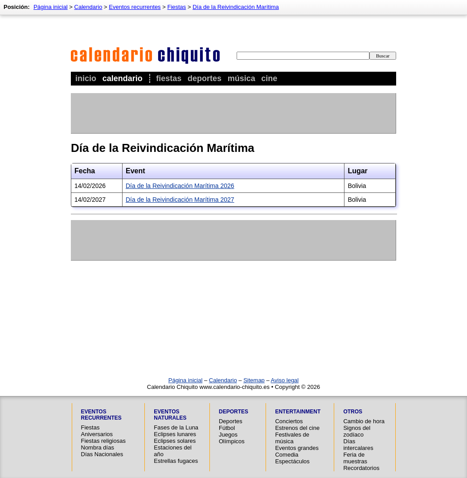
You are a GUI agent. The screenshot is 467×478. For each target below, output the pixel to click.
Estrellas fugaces (176, 461)
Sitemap (254, 380)
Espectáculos (292, 461)
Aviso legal (285, 380)
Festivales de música (292, 438)
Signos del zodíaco (356, 431)
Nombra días (97, 447)
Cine (269, 78)
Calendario (122, 78)
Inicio (85, 78)
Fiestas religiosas (103, 440)
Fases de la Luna (176, 427)
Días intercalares (358, 444)
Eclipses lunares (175, 434)
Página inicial (50, 7)
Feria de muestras (355, 458)
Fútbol (227, 428)
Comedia (286, 454)
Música (241, 78)
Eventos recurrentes (134, 7)
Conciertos (289, 421)
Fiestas (168, 78)
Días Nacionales (102, 454)
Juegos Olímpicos (232, 438)
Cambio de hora (364, 421)
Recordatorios (361, 468)
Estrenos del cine (297, 428)
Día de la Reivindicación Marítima (236, 7)
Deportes (204, 78)
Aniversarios (97, 434)
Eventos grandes (297, 448)
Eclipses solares (175, 440)
